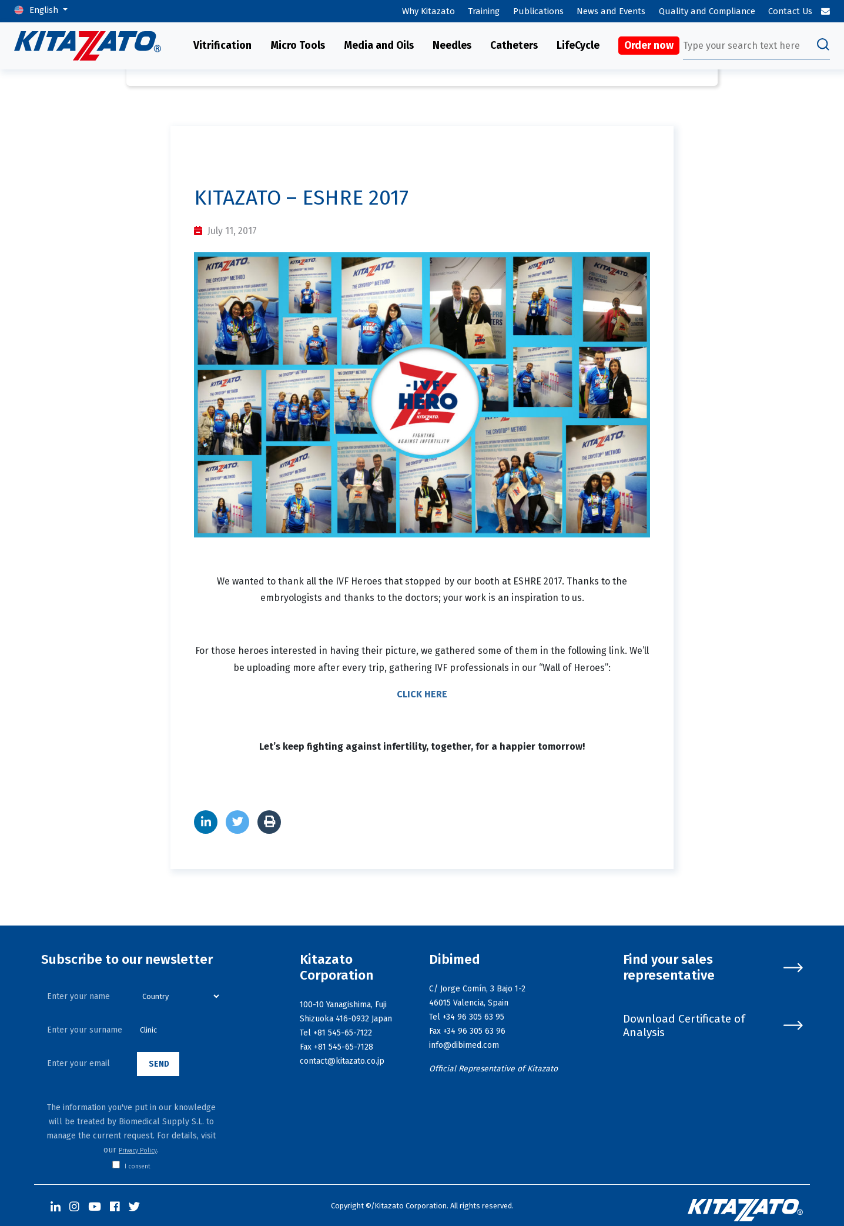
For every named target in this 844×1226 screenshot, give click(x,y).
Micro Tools (297, 45)
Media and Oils (379, 45)
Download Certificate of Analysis (713, 1025)
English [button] (45, 10)
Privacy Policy (138, 1150)
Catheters (514, 45)
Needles (452, 45)
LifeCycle (578, 45)
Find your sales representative (713, 967)
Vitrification (222, 45)
